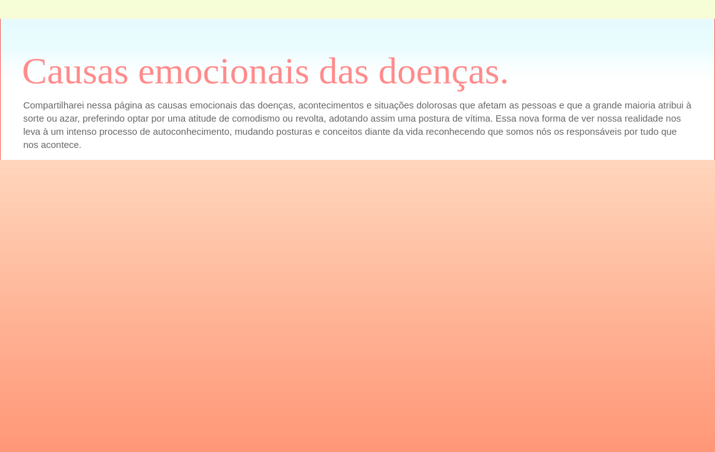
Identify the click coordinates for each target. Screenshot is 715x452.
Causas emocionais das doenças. (265, 71)
